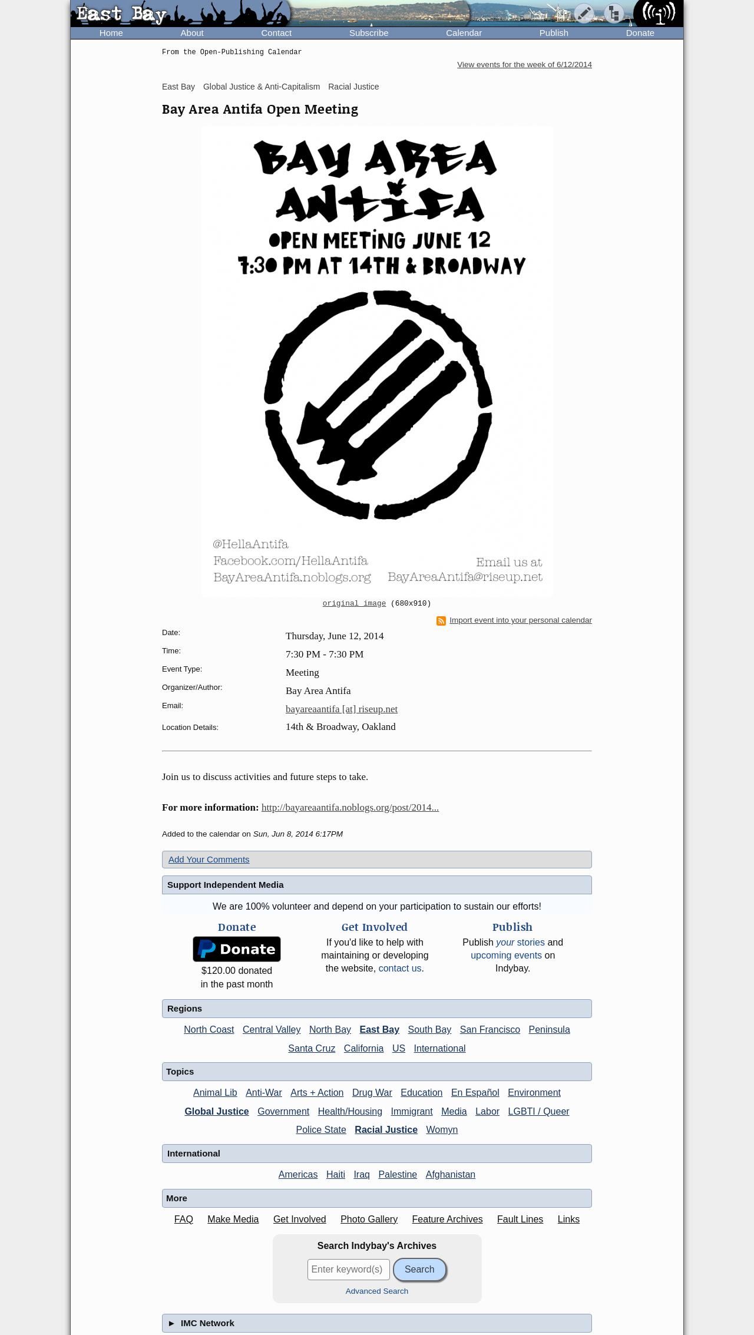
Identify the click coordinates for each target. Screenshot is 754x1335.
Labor (487, 1111)
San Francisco (490, 1030)
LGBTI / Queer (539, 1111)
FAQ (183, 1219)
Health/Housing (350, 1111)
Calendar (464, 33)
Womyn (442, 1130)
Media (454, 1111)
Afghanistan (451, 1174)
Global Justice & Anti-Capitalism (261, 86)
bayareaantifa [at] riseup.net (342, 709)
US (398, 1048)
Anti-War (264, 1093)
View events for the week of (524, 64)
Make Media (233, 1219)
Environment (534, 1093)
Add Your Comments (209, 859)
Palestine (397, 1174)
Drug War (372, 1093)
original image (354, 604)
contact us (400, 968)
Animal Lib (215, 1093)
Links (569, 1219)
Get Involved (299, 1219)
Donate (640, 33)
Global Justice (216, 1111)
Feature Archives (447, 1219)
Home (111, 33)
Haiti (335, 1174)
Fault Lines (520, 1219)
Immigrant (412, 1111)
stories (520, 942)
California (364, 1048)
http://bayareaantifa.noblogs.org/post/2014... (350, 807)
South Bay (430, 1030)
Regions (184, 1008)
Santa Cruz (311, 1048)
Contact (276, 33)
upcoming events (506, 955)
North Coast (209, 1030)
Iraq (361, 1174)
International (440, 1048)
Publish (554, 33)
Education (421, 1093)
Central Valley (271, 1030)
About (192, 33)
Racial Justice (353, 86)
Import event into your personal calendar (514, 620)
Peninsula (549, 1030)
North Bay (330, 1030)
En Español (475, 1093)
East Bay (178, 86)
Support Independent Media (225, 885)
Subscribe (369, 33)
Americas (298, 1174)
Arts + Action (316, 1093)
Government (283, 1111)
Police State (321, 1130)
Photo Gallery (369, 1219)
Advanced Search (377, 1291)
